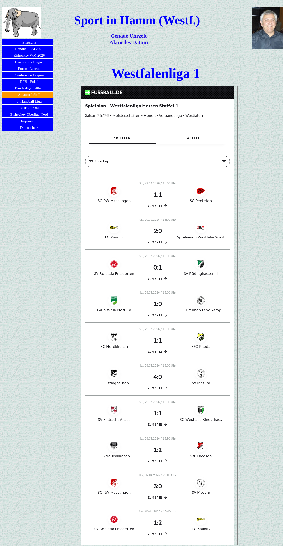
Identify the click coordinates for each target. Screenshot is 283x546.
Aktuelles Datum (128, 42)
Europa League (29, 68)
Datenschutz (29, 127)
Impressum (29, 121)
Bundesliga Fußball (29, 88)
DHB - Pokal (29, 108)
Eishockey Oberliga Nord (29, 114)
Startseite (29, 42)
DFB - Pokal (29, 81)
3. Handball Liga (29, 101)
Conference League (29, 75)
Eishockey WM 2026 (29, 55)
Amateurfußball (29, 95)
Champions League (29, 62)
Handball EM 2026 (29, 49)
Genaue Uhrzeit (129, 36)
